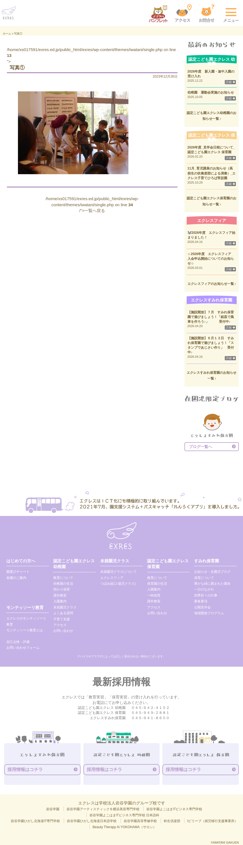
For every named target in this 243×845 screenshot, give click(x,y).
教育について (63, 578)
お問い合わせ (63, 631)
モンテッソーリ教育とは (24, 630)
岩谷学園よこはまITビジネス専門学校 (174, 809)
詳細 (230, 82)
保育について (204, 578)
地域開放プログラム (209, 613)
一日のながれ (204, 589)
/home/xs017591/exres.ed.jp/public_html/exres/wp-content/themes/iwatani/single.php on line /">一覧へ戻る (92, 204)
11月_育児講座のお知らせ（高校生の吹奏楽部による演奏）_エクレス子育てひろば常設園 (211, 173)
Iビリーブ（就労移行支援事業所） (212, 821)
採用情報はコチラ (25, 769)
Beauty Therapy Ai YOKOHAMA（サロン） (124, 827)
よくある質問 (63, 613)
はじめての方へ (20, 560)
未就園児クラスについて (118, 572)
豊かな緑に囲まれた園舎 (212, 584)
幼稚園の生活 (63, 584)
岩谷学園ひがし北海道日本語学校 (92, 821)
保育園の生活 (157, 584)
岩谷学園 (52, 809)
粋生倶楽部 (172, 821)
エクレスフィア (111, 578)
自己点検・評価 (18, 642)
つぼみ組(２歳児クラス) (118, 584)
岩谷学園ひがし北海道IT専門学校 (35, 821)
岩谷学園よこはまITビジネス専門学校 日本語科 (124, 815)
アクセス (60, 625)
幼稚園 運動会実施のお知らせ (210, 92)
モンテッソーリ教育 (25, 607)
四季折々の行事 (205, 595)
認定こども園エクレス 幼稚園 (74, 563)
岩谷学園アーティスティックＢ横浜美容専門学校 (103, 809)
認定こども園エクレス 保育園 (168, 563)
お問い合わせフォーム (22, 648)
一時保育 (153, 595)
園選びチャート (18, 572)
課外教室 (60, 595)
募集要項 (200, 601)
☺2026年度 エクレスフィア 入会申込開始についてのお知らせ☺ (211, 258)
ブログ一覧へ (200, 446)
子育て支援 (61, 619)
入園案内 (60, 601)
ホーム (7, 33)
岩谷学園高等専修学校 (140, 821)
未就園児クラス (64, 607)
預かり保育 (61, 589)
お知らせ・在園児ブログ (212, 572)
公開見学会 (202, 607)
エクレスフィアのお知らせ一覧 (211, 284)
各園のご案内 (16, 578)
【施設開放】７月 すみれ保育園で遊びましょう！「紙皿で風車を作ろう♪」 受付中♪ (210, 317)
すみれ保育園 (206, 560)
